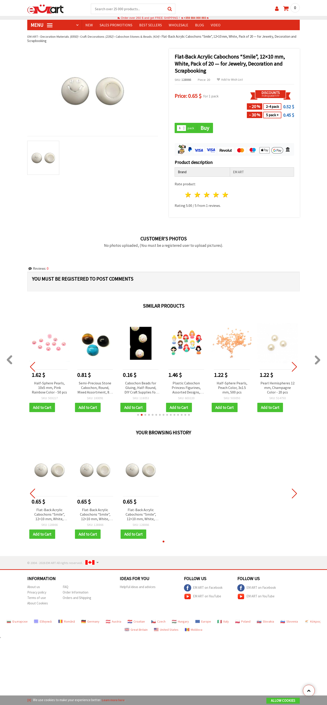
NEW (89, 25)
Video (215, 25)
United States (166, 630)
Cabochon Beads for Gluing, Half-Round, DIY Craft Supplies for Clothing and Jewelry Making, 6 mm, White (140, 388)
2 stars (197, 195)
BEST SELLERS (150, 25)
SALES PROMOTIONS (116, 25)
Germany (90, 622)
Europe (203, 622)
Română (66, 622)
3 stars (207, 195)
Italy (223, 622)
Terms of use (36, 598)
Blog (199, 25)
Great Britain (136, 630)
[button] (138, 415)
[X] (29, 700)
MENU (41, 25)
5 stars (225, 195)
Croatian (136, 622)
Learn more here (113, 700)
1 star (188, 195)
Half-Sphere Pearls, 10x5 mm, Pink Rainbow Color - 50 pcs (49, 388)
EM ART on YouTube (202, 597)
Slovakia (265, 622)
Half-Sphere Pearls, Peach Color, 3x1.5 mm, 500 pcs (232, 388)
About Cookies (37, 604)
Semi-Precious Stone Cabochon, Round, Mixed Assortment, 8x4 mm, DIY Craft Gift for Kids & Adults (95, 388)
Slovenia (289, 622)
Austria (113, 622)
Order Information (75, 593)
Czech (158, 622)
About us (33, 587)
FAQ (65, 587)
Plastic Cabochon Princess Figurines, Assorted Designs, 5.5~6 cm (186, 388)
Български (17, 622)
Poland (242, 622)
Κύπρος (312, 622)
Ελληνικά (43, 622)
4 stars (216, 195)
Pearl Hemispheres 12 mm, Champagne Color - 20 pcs (277, 388)
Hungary (180, 622)
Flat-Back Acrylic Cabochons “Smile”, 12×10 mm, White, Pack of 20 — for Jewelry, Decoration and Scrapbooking (49, 515)
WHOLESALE (178, 25)
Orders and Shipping (77, 598)
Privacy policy (36, 593)
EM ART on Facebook (203, 588)
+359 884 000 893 (195, 18)
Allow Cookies (283, 701)
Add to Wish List (230, 80)
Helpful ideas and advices (138, 587)
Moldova (193, 630)
